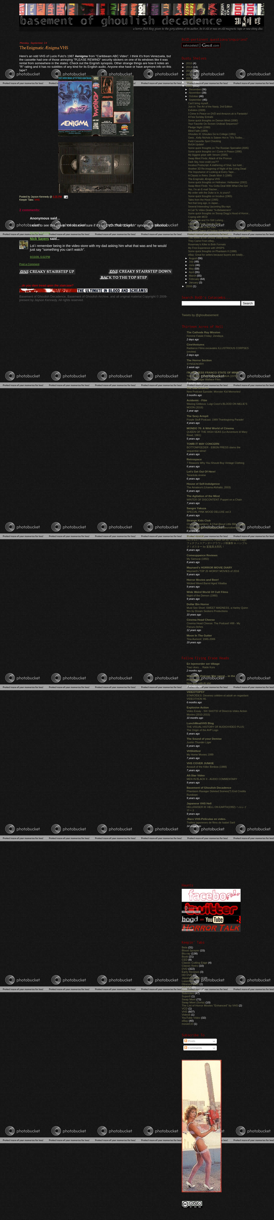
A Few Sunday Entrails (200, 116)
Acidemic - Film (197, 400)
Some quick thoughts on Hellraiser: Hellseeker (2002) (217, 182)
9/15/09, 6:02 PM (40, 256)
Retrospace (194, 459)
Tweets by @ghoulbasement (200, 315)
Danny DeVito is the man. (202, 227)
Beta (184, 947)
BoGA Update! (196, 144)
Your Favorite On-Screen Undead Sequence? (213, 123)
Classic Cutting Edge (194, 962)
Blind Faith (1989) (198, 130)
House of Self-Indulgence (203, 483)
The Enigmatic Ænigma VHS (43, 48)
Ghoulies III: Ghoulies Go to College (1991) (212, 134)
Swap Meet (189, 999)
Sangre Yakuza (196, 508)
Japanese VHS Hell (199, 803)
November (195, 92)
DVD (185, 968)
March (193, 275)
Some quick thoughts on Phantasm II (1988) (212, 251)
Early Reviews (190, 971)
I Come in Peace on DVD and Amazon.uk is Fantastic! (218, 113)
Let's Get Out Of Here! (201, 471)
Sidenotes (188, 993)
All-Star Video (196, 775)
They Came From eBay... (202, 240)
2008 (189, 286)
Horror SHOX (195, 536)
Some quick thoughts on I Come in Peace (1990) (215, 151)
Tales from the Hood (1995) (203, 199)
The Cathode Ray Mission (203, 332)
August (193, 258)
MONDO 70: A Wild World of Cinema (210, 428)
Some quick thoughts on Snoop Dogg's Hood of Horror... (219, 213)
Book (185, 956)
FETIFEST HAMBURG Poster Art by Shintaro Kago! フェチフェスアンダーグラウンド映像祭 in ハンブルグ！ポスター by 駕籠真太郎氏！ (217, 543)
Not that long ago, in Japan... (204, 203)
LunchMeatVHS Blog (200, 723)
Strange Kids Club (199, 520)
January (194, 282)
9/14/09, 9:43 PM (40, 232)
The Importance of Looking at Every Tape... (212, 172)
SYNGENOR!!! (195, 363)
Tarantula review (196, 475)
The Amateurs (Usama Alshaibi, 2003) (209, 487)
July (191, 261)
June (192, 265)
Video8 (186, 1014)
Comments (193, 1048)
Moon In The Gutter (199, 635)
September (196, 99)
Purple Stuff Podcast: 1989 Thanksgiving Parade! (215, 419)
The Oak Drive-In (198, 387)
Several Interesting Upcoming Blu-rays (209, 206)
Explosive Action (198, 707)
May (192, 268)
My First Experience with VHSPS (206, 247)
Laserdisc (187, 980)
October (194, 96)
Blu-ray (186, 953)
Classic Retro (190, 965)
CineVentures (195, 344)
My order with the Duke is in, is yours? (209, 192)
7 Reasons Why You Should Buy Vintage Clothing (215, 462)
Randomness (190, 990)
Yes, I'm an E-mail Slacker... (203, 189)
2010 (189, 81)
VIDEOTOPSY (196, 691)
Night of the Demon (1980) (202, 595)
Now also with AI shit (199, 683)
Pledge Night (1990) (199, 127)
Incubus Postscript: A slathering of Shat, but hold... (216, 165)
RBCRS (186, 987)
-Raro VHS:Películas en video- (206, 818)
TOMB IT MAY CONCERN (203, 443)
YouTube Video (191, 1017)
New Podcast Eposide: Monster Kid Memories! (214, 391)
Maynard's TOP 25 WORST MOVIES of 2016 (213, 571)
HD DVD (187, 974)
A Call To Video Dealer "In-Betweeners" (209, 210)
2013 (189, 70)
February (194, 279)
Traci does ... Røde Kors (201, 667)
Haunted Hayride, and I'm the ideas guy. (210, 234)
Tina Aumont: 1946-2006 (201, 639)
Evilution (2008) (197, 110)
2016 (189, 63)
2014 (189, 66)
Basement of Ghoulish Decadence (209, 787)
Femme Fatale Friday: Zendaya (205, 335)
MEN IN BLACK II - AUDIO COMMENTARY (212, 779)
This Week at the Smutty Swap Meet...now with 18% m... (219, 237)
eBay (185, 1020)
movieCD (187, 1023)
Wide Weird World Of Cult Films (207, 591)
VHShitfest (194, 750)
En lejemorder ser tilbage (203, 663)
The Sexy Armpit (197, 415)
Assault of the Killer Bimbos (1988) (207, 766)
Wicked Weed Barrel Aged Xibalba (207, 583)
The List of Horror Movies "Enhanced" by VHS (210, 1005)
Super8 (186, 996)
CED (185, 959)
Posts (189, 1041)
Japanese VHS (191, 977)
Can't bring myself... (199, 103)
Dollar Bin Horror (198, 604)
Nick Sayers (39, 239)
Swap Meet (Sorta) (193, 1002)
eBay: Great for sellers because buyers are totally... (216, 254)
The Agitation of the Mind (203, 495)
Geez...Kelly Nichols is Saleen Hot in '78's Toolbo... (216, 137)
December (195, 89)
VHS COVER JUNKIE (200, 763)
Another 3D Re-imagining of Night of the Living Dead (217, 168)
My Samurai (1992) (198, 558)
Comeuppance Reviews (202, 555)
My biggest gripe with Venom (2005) (208, 154)
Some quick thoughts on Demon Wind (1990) (213, 120)
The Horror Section (199, 360)
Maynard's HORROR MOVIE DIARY (209, 567)
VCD (185, 1008)
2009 (189, 85)
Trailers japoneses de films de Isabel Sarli (211, 822)
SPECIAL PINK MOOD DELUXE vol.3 (209, 511)
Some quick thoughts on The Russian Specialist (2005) (218, 148)
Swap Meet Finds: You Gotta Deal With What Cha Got (218, 185)
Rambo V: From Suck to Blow (204, 223)
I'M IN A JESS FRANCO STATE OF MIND (213, 372)
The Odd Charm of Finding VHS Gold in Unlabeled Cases (220, 230)
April (192, 272)
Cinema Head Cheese (201, 619)
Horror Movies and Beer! (203, 579)
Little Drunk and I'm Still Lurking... (206, 220)
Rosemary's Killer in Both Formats (207, 244)
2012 (189, 74)
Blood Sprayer (190, 950)
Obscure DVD (190, 984)
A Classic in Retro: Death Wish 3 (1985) (210, 175)
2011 (189, 78)
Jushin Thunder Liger (199, 742)
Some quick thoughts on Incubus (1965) (210, 196)
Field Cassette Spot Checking (204, 141)
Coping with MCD (197, 216)
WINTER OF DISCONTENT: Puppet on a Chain (214, 499)
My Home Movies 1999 (200, 754)
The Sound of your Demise (204, 738)
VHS (37, 200)
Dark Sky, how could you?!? (203, 161)
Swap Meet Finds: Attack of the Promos (210, 158)
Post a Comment (29, 264)
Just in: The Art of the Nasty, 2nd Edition (210, 106)
